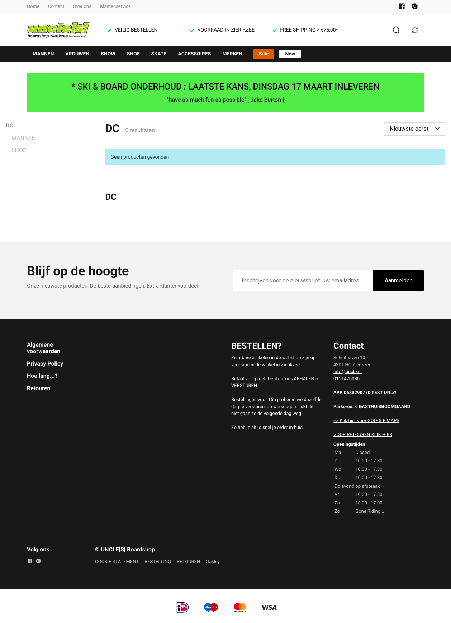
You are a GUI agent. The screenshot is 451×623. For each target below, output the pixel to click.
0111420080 (346, 379)
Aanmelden (399, 280)
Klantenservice (115, 6)
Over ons (82, 6)
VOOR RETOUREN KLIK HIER (362, 435)
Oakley (213, 562)
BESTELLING (157, 562)
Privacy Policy (45, 363)
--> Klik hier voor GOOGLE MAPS (366, 421)
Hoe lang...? (42, 375)
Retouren (38, 388)
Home (33, 6)
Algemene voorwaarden (43, 347)
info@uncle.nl (347, 372)
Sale (264, 54)
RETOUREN (188, 562)
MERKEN (232, 54)
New (290, 54)
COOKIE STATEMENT (117, 562)
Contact (56, 6)
